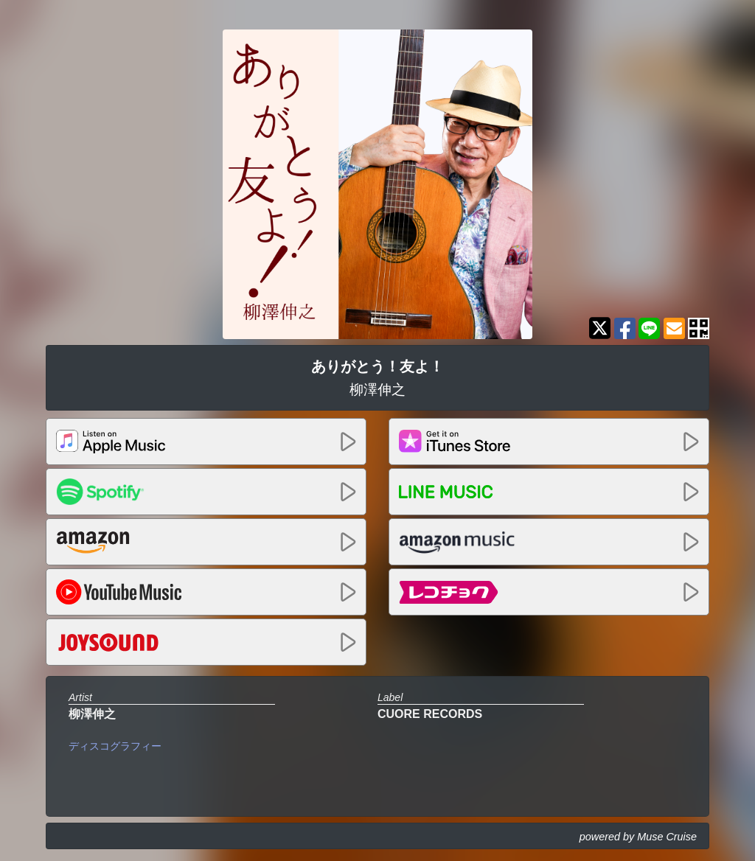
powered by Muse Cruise (638, 837)
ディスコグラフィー (115, 746)
